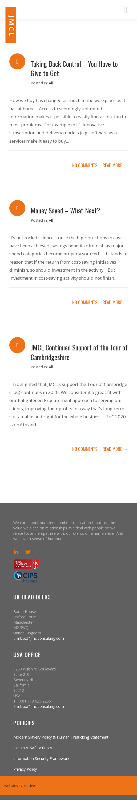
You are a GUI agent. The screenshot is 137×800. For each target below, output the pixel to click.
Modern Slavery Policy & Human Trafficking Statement (60, 737)
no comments (84, 165)
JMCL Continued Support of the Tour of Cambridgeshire (79, 352)
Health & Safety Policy (32, 747)
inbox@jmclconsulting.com (40, 638)
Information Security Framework (41, 758)
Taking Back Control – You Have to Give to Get (74, 68)
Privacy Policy (25, 769)
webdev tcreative (19, 785)
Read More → (115, 165)
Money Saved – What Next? (65, 210)
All (51, 82)
